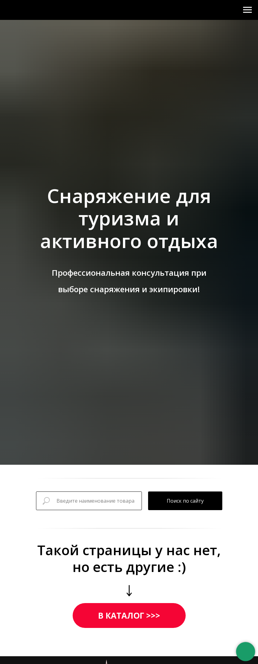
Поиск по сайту (185, 500)
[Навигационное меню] (247, 10)
